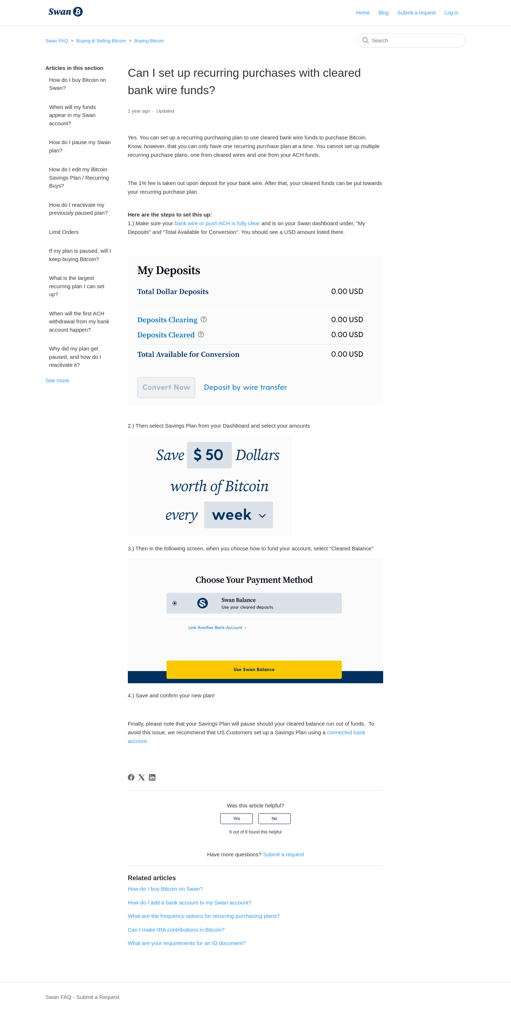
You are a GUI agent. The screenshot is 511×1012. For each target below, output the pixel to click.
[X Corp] (141, 777)
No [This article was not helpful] (274, 818)
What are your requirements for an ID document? (187, 943)
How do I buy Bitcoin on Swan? (77, 84)
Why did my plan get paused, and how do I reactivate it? (75, 356)
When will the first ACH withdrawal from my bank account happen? (79, 321)
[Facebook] (131, 777)
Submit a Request (98, 997)
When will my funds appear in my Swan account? (72, 115)
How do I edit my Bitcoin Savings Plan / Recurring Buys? (79, 177)
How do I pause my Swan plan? (80, 146)
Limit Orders (64, 232)
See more (57, 380)
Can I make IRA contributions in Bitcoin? (176, 930)
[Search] (411, 40)
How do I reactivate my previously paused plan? (78, 209)
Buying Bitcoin (149, 40)
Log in (451, 13)
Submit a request (416, 13)
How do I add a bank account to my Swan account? (190, 902)
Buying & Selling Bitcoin (101, 40)
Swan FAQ (57, 40)
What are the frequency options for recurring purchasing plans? (204, 916)
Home (363, 13)
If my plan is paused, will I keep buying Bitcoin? (80, 255)
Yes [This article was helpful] (236, 818)
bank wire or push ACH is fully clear (216, 223)
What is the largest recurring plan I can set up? (77, 286)
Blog (383, 13)
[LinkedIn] (152, 777)
